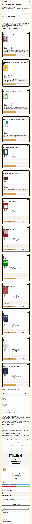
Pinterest (9, 486)
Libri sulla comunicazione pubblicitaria (8, 514)
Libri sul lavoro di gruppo (6, 517)
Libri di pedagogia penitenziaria (7, 521)
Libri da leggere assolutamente (16, 504)
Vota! (16, 478)
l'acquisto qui (18, 418)
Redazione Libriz (9, 468)
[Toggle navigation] (29, 1)
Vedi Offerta (9, 84)
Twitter (23, 484)
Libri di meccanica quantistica (7, 495)
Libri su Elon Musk (5, 512)
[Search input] (15, 508)
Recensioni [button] (22, 84)
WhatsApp (23, 486)
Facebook (9, 484)
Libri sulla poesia (5, 519)
